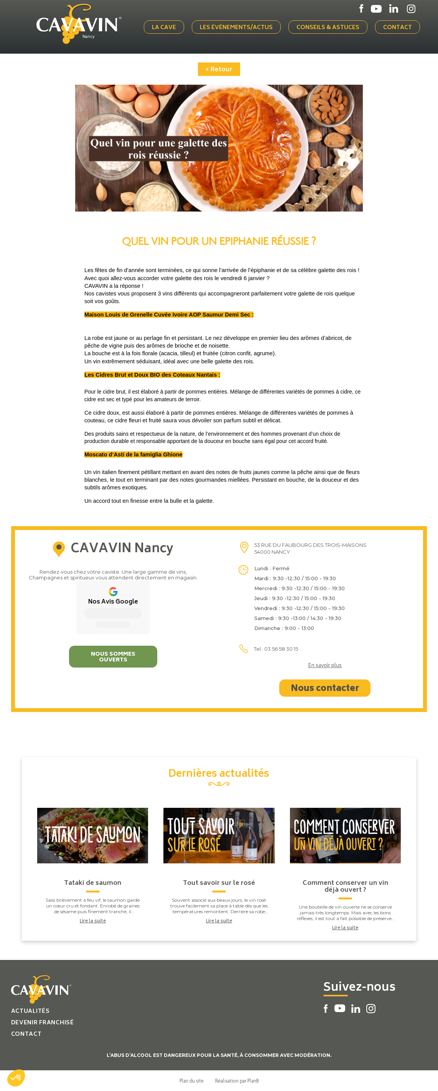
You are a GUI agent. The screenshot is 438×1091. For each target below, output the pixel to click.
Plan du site (191, 1080)
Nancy (88, 37)
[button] (16, 1078)
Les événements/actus (236, 28)
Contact (397, 28)
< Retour (219, 69)
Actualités (30, 1011)
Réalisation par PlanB (237, 1080)
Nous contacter (325, 689)
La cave (164, 28)
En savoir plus (325, 666)
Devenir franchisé (42, 1023)
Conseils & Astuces (327, 28)
